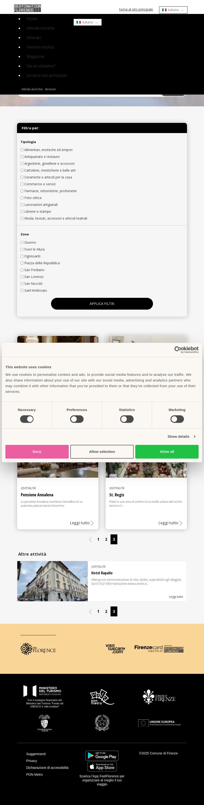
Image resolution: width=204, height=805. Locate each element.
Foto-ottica (33, 197)
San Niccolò (33, 283)
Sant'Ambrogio (35, 290)
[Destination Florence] (173, 648)
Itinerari (34, 37)
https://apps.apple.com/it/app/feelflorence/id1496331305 (102, 766)
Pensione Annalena (37, 495)
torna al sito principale (136, 9)
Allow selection (102, 452)
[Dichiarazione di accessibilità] (49, 767)
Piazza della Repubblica (42, 263)
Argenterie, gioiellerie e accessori (49, 163)
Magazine (35, 56)
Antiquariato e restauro (42, 156)
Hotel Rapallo (102, 573)
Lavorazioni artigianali (41, 204)
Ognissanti (32, 256)
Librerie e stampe (37, 211)
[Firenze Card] (149, 648)
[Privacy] (49, 760)
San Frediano (34, 270)
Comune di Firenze (164, 753)
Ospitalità (28, 488)
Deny (37, 452)
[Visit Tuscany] (115, 648)
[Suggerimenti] (49, 754)
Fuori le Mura (34, 249)
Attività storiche (41, 28)
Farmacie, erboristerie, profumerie (50, 191)
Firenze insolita (40, 47)
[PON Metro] (49, 774)
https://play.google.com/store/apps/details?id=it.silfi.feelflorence (102, 756)
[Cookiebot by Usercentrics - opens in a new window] (178, 349)
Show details (179, 436)
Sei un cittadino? (41, 66)
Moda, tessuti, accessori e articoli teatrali (55, 218)
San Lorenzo (34, 276)
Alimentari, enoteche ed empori (48, 149)
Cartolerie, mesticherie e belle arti (50, 170)
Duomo (30, 242)
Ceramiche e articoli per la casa (48, 177)
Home (32, 18)
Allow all (167, 452)
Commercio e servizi (39, 184)
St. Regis (116, 495)
